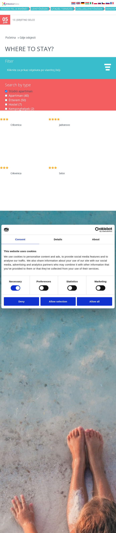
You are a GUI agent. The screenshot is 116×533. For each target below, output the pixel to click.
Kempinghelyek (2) (21, 109)
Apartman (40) (19, 96)
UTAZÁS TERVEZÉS (61, 8)
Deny (21, 301)
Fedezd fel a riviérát (14, 8)
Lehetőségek (39, 8)
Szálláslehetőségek (89, 8)
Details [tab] (58, 239)
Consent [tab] (20, 239)
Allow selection (58, 301)
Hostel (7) (15, 104)
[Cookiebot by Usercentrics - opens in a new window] (97, 229)
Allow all (94, 301)
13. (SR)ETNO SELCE (24, 19)
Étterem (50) (17, 100)
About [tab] (95, 239)
